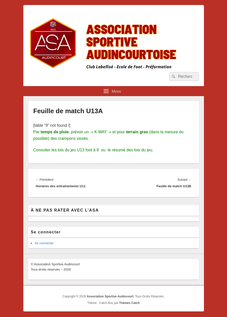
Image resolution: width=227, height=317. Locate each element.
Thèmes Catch (129, 303)
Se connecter (44, 243)
